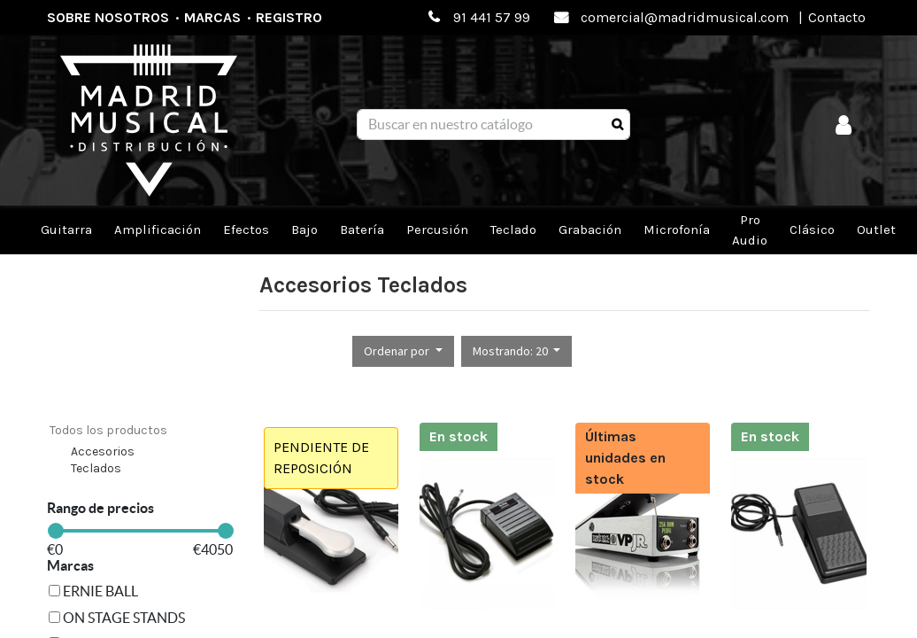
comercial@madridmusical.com (685, 17)
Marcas (212, 17)
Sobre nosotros (108, 17)
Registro (289, 17)
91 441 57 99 (491, 17)
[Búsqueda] (617, 125)
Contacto (837, 17)
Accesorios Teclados (103, 460)
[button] (403, 351)
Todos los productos (108, 430)
